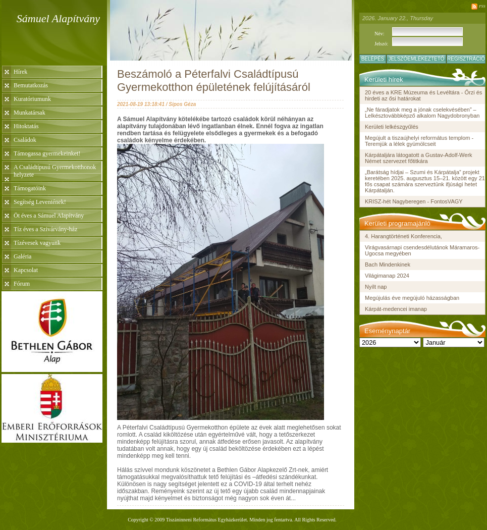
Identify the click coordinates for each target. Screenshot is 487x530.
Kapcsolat (26, 270)
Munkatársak (29, 112)
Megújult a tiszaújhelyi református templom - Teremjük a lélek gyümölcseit (419, 141)
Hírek (20, 71)
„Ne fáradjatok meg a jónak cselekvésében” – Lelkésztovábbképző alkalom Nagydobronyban (422, 113)
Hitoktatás (26, 126)
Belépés (373, 59)
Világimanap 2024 (387, 276)
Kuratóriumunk (32, 98)
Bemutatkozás (31, 85)
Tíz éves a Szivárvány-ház (45, 229)
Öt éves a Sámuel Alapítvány (49, 215)
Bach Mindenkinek (387, 264)
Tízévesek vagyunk (37, 242)
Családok (25, 139)
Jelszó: (381, 43)
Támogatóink (30, 188)
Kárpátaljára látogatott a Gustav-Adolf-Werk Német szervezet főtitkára (418, 158)
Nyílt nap (376, 287)
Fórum (22, 283)
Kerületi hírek (383, 79)
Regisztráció (466, 59)
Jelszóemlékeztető (416, 59)
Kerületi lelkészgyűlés (391, 127)
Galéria (22, 256)
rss (482, 6)
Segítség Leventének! (40, 201)
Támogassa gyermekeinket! (47, 153)
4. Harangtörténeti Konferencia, (403, 236)
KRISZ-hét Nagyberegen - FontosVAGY (414, 201)
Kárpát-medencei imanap (396, 309)
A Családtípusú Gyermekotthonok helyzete (55, 171)
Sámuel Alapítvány (58, 18)
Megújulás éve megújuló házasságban (412, 298)
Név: (379, 33)
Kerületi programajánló (397, 223)
